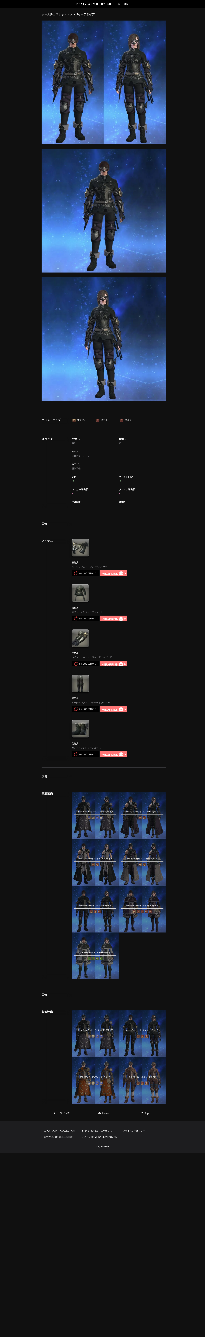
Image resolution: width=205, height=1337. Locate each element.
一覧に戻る (62, 1258)
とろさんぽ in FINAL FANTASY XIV (99, 1321)
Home (103, 1258)
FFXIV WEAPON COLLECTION (57, 1321)
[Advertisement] (104, 430)
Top (145, 1258)
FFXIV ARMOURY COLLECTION (102, 4)
